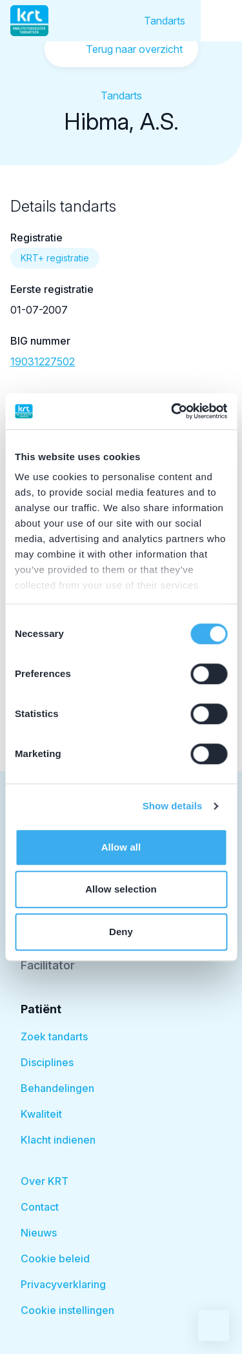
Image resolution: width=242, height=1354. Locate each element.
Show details (173, 805)
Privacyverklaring (63, 1284)
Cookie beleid (55, 1258)
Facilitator (48, 965)
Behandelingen (57, 1088)
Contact (40, 1206)
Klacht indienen (58, 1139)
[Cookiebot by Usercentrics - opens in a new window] (172, 411)
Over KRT (44, 1181)
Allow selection (121, 889)
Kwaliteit (41, 1113)
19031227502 (42, 361)
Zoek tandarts (54, 1036)
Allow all (121, 847)
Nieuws (39, 1232)
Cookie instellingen (67, 1310)
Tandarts (164, 20)
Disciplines (47, 1062)
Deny (121, 931)
